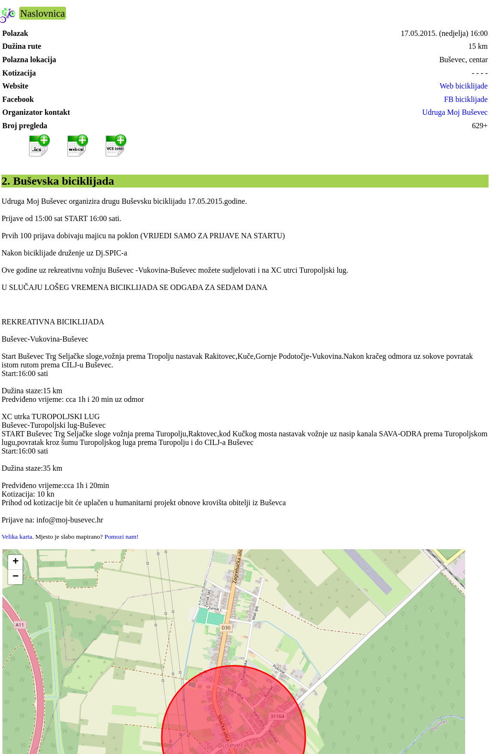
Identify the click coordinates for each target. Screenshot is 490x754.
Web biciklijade (464, 86)
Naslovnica (42, 13)
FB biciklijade (466, 99)
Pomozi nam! (121, 536)
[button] (15, 562)
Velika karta (16, 536)
